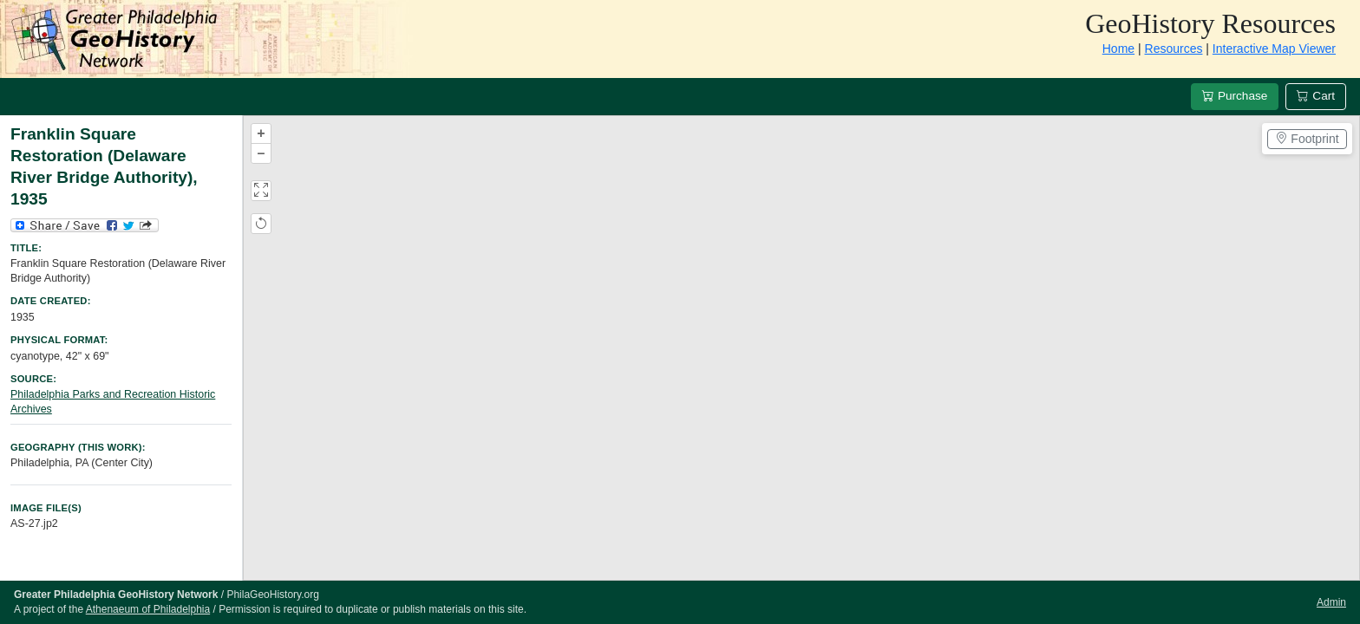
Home (1118, 48)
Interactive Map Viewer (1274, 48)
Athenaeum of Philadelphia (148, 609)
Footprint (1306, 139)
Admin (1331, 602)
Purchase (1234, 95)
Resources (1174, 48)
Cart (1316, 95)
